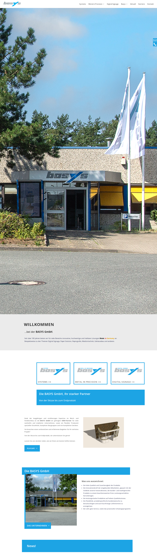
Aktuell (133, 4)
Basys (123, 4)
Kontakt (150, 4)
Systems (82, 4)
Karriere (141, 4)
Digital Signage (113, 4)
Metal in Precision (95, 4)
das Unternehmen (37, 525)
